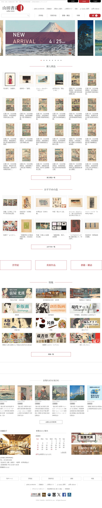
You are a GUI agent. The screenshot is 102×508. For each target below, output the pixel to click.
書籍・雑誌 (66, 15)
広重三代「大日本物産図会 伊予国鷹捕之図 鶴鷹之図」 (26, 142)
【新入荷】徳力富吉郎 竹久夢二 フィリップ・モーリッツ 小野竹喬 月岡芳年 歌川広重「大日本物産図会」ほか (7, 414)
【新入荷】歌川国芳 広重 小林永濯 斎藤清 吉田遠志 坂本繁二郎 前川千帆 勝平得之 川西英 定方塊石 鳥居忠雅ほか (42, 414)
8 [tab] (61, 60)
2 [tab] (44, 60)
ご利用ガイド (68, 8)
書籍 (71, 481)
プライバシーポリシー (38, 492)
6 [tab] (55, 60)
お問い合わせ (95, 8)
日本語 (84, 1)
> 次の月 (63, 455)
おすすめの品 (51, 191)
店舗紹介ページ (4, 470)
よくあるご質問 (84, 8)
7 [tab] (58, 60)
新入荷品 (51, 66)
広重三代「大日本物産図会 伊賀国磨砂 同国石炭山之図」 (9, 116)
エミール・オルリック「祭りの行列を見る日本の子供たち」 (75, 216)
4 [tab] (50, 60)
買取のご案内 (58, 8)
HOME (73, 1)
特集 (78, 15)
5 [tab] (52, 60)
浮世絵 (41, 15)
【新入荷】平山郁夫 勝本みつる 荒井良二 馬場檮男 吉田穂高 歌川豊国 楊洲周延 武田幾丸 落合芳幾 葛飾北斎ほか (77, 414)
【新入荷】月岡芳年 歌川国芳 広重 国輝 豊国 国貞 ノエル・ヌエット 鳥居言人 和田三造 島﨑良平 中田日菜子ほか (24, 414)
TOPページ (9, 481)
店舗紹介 (49, 8)
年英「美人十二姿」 (59, 214)
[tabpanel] (51, 39)
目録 (76, 8)
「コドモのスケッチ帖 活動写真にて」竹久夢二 (75, 240)
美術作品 (53, 15)
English (95, 1)
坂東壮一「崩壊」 (25, 89)
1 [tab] (41, 60)
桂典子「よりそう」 (9, 238)
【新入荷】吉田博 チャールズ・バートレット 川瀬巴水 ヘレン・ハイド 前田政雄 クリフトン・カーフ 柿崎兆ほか (59, 414)
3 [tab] (47, 60)
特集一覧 (51, 357)
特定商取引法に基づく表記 (54, 492)
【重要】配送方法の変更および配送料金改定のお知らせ (94, 412)
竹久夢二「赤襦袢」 (9, 89)
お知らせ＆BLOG (39, 8)
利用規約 (67, 492)
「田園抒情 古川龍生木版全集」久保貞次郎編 (26, 240)
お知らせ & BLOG (51, 384)
